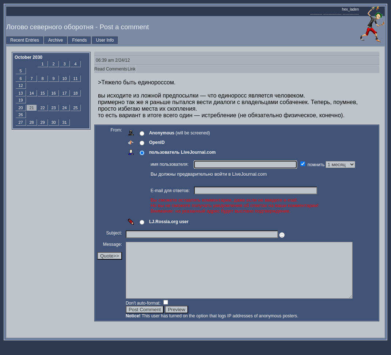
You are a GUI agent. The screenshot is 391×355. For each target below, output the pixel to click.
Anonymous (161, 132)
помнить (317, 164)
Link (132, 69)
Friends (79, 40)
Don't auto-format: (144, 314)
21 (31, 108)
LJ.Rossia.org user (169, 221)
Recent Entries (24, 40)
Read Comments (110, 69)
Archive (55, 40)
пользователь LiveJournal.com (182, 152)
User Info (105, 40)
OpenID (157, 142)
